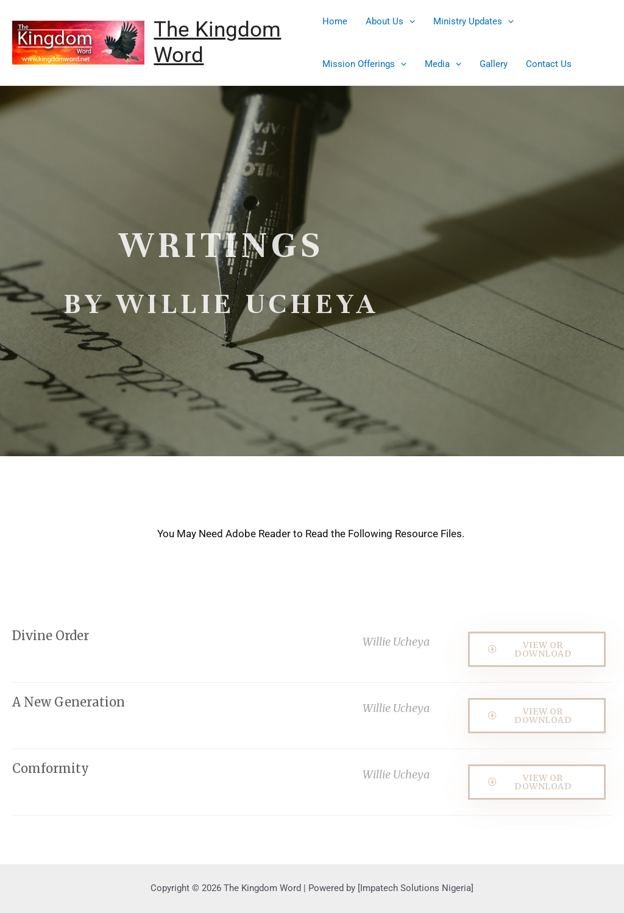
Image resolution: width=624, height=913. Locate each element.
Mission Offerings (364, 64)
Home (334, 21)
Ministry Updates (473, 21)
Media (443, 64)
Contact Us (549, 63)
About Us (390, 21)
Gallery (494, 63)
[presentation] (409, 21)
